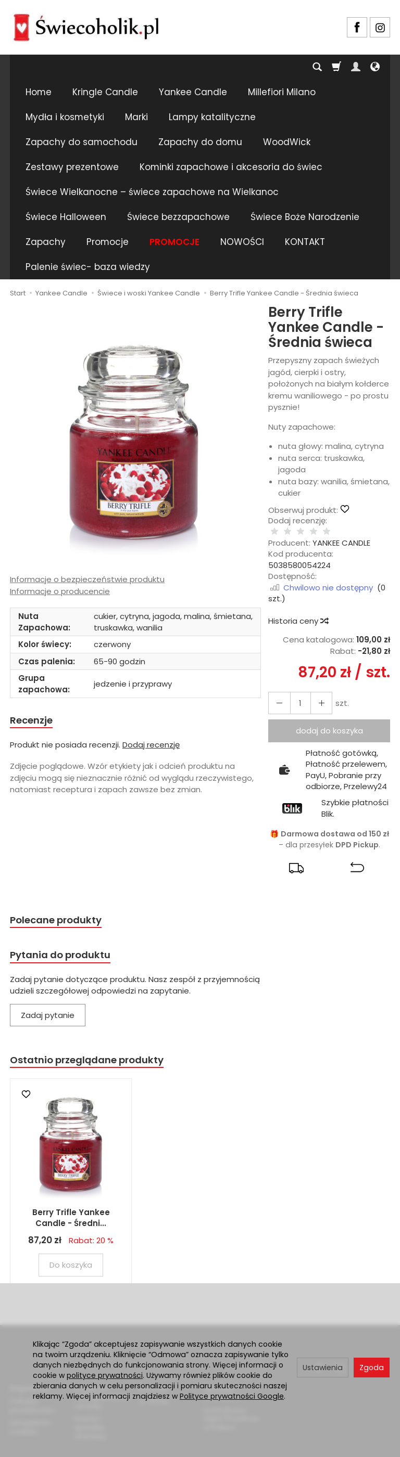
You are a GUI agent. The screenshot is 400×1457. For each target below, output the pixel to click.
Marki (136, 117)
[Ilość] (295, 692)
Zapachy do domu (200, 142)
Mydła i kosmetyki (65, 117)
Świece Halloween (66, 217)
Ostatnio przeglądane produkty (96, 1054)
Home (39, 92)
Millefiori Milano (282, 92)
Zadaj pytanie (47, 1008)
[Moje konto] (356, 67)
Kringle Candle (105, 92)
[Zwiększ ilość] (277, 692)
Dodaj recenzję (151, 746)
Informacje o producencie (60, 591)
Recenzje (34, 721)
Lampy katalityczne (212, 117)
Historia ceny (298, 610)
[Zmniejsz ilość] (314, 692)
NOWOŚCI (242, 242)
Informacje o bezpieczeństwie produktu (87, 579)
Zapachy (46, 242)
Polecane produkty (62, 910)
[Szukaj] (317, 67)
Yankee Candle (193, 92)
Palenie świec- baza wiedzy (88, 267)
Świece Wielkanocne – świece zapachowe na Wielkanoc (152, 192)
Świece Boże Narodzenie (305, 217)
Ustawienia (323, 1367)
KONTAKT (305, 242)
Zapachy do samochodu (82, 142)
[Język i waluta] (375, 67)
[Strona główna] (86, 26)
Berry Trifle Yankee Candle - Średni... (71, 1212)
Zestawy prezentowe (72, 167)
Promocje (107, 242)
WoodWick (286, 142)
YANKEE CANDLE (341, 532)
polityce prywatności (105, 1375)
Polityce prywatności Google (232, 1396)
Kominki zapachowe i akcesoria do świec (231, 167)
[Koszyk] (336, 67)
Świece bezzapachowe (178, 217)
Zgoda (371, 1367)
